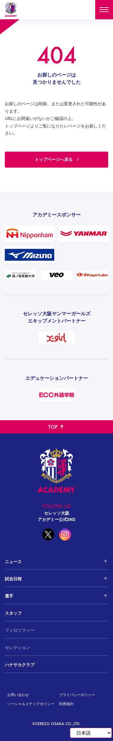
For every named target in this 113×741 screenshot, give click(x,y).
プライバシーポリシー (77, 694)
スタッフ (13, 613)
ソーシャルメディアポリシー (30, 703)
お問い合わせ (18, 694)
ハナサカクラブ (19, 664)
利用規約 (66, 703)
